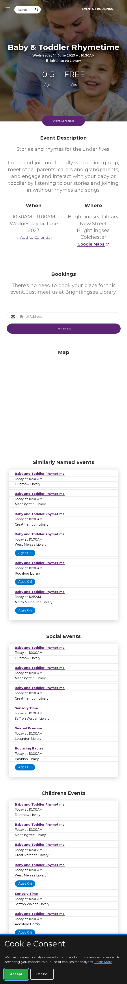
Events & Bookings (97, 9)
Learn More (103, 962)
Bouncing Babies (29, 748)
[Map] (63, 403)
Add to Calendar (33, 237)
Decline (42, 974)
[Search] (23, 9)
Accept (16, 974)
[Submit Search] (37, 9)
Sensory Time (26, 708)
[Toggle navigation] (7, 9)
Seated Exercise (28, 728)
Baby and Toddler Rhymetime (40, 474)
